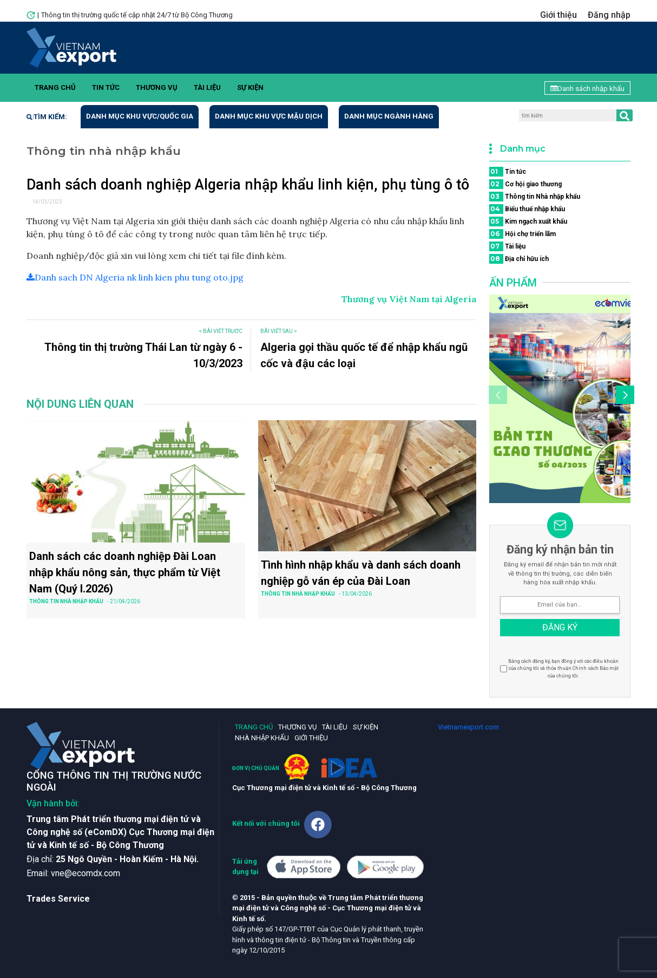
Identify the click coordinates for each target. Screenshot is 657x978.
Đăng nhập (609, 15)
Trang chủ (55, 87)
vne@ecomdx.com (85, 873)
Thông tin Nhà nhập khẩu (534, 196)
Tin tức (106, 87)
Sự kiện (250, 87)
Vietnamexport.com (468, 727)
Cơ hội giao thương (525, 184)
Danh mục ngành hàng (388, 116)
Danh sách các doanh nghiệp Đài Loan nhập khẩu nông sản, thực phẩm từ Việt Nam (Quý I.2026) (124, 572)
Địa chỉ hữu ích (519, 259)
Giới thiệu (558, 15)
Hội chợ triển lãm (522, 234)
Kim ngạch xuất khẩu (528, 221)
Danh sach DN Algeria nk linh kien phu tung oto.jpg (135, 277)
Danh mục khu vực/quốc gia (139, 116)
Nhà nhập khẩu (262, 738)
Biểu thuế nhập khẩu (527, 209)
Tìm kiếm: (47, 117)
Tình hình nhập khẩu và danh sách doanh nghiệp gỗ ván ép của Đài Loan (361, 573)
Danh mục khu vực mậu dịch (269, 116)
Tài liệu (207, 87)
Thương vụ (157, 87)
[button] (623, 396)
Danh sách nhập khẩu (587, 88)
